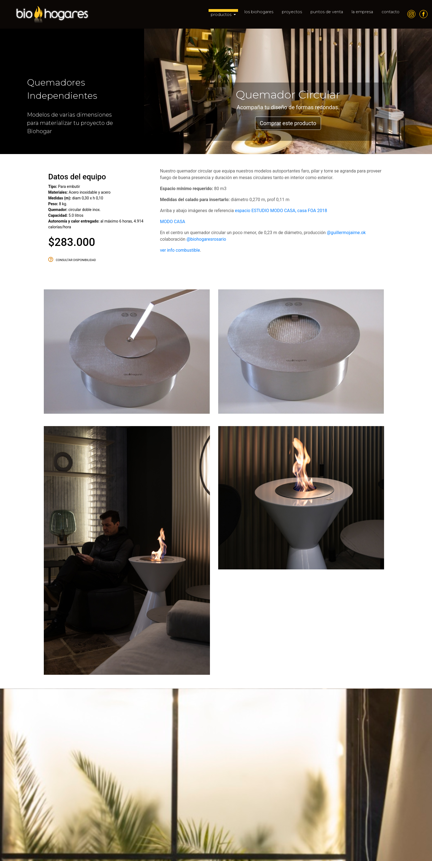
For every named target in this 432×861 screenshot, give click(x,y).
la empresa (362, 11)
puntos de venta (326, 11)
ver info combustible (180, 250)
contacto (390, 11)
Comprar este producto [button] (288, 123)
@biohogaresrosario (206, 239)
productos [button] (222, 14)
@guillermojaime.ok (346, 232)
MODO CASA (172, 221)
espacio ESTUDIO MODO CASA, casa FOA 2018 (281, 210)
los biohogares (258, 11)
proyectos (292, 11)
